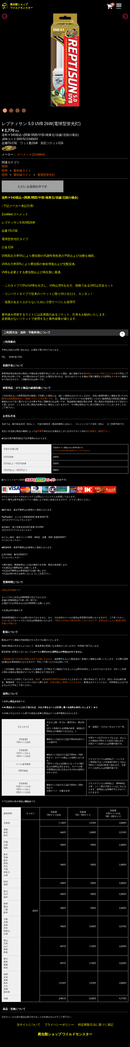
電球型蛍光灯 (46, 174)
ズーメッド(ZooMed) (31, 154)
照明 (5, 166)
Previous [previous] (3, 15)
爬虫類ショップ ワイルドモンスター (65, 1034)
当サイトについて (28, 1025)
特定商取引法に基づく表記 (95, 1025)
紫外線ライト (22, 170)
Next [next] (124, 15)
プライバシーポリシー (59, 1025)
